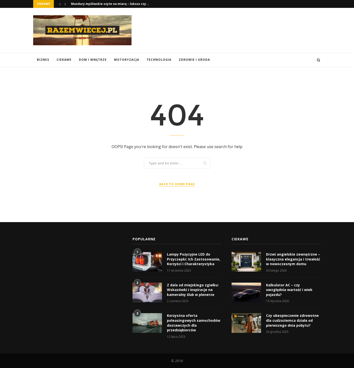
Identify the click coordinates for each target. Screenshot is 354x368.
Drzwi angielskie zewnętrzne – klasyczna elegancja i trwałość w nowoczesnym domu (293, 259)
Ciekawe (64, 60)
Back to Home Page (177, 184)
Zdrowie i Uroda (194, 60)
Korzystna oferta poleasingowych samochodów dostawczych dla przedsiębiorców (193, 322)
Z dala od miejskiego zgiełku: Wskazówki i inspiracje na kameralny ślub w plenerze (193, 290)
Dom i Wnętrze (93, 60)
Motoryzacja (126, 60)
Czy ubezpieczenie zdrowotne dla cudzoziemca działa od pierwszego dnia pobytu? (292, 320)
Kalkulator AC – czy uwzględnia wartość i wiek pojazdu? (289, 290)
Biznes (43, 60)
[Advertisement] (231, 30)
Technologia (159, 60)
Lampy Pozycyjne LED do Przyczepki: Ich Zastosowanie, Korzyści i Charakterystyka (193, 259)
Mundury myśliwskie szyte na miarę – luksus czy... (110, 4)
